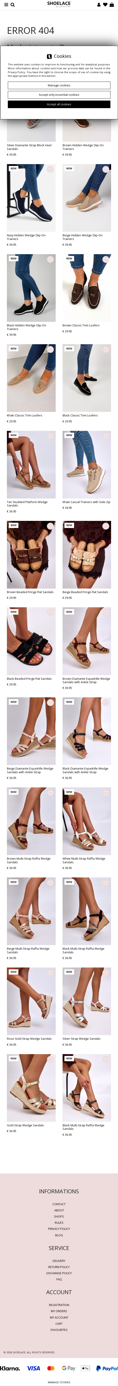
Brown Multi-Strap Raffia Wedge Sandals (29, 860)
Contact (59, 1204)
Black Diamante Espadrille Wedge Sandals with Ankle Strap (85, 770)
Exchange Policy (59, 1273)
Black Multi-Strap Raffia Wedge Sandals (83, 950)
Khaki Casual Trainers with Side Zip (86, 502)
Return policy (59, 1267)
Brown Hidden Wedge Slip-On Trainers (83, 147)
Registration (59, 1305)
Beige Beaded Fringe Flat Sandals (85, 592)
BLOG (59, 1235)
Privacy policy (59, 1229)
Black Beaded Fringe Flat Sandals (29, 679)
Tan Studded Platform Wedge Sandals (27, 503)
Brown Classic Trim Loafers (81, 325)
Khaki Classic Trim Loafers (24, 415)
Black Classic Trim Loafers (80, 415)
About (59, 1210)
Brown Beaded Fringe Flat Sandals (30, 592)
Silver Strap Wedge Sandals (82, 1039)
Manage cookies (59, 1382)
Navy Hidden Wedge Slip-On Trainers (26, 237)
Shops (59, 1216)
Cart (59, 1324)
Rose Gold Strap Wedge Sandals (29, 1039)
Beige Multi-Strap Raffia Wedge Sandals (28, 950)
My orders (59, 1311)
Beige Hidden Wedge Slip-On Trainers (83, 237)
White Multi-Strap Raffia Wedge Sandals (84, 860)
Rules (59, 1223)
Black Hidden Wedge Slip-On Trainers (26, 327)
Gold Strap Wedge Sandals (25, 1125)
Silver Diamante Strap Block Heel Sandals (29, 147)
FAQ (59, 1279)
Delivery (59, 1261)
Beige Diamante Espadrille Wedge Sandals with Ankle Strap (30, 770)
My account (59, 1317)
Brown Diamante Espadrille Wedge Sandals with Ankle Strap (86, 680)
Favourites (59, 1330)
